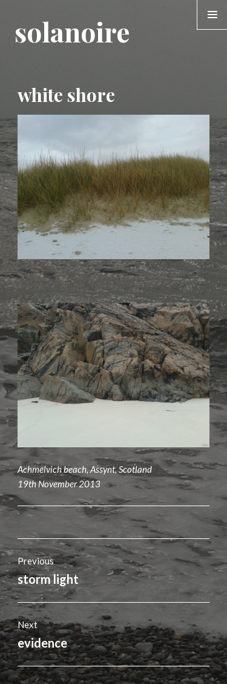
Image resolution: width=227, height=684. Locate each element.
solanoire (72, 31)
